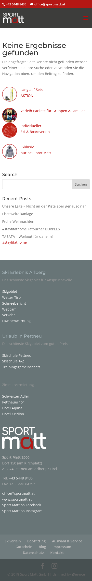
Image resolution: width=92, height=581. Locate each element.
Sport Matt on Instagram (22, 510)
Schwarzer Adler (15, 396)
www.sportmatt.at (17, 499)
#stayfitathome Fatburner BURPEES (31, 229)
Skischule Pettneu (16, 355)
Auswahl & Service (67, 541)
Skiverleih (13, 541)
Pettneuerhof (13, 402)
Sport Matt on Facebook (21, 505)
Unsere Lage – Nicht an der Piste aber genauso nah (44, 206)
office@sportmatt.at (18, 493)
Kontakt (57, 552)
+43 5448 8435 (16, 4)
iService (78, 574)
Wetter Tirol (12, 297)
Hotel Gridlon (13, 414)
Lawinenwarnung (16, 320)
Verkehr (8, 315)
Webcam (9, 309)
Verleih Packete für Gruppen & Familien (53, 110)
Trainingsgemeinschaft (21, 367)
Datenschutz (33, 552)
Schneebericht (14, 303)
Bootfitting (36, 541)
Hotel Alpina (12, 408)
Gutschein (23, 546)
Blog (42, 546)
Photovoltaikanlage (17, 213)
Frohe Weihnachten (18, 221)
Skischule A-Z (13, 361)
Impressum (62, 546)
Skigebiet (9, 291)
